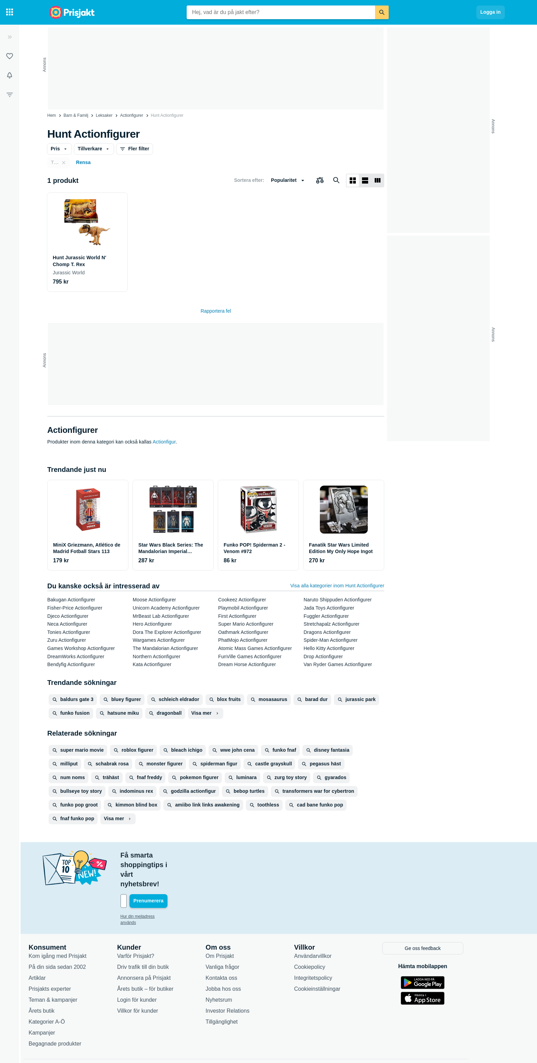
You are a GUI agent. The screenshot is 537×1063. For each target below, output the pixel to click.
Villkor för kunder (160, 981)
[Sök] (382, 12)
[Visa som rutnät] (353, 180)
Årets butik (64, 981)
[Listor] (9, 56)
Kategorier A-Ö (69, 992)
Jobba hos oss (246, 959)
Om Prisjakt (242, 926)
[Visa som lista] (365, 180)
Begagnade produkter (77, 1014)
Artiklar (59, 948)
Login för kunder (159, 970)
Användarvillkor (335, 926)
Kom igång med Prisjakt (80, 926)
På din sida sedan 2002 (80, 937)
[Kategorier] (9, 12)
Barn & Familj (76, 115)
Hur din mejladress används (168, 887)
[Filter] (9, 94)
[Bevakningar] (9, 75)
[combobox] (281, 12)
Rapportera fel (216, 311)
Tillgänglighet (244, 992)
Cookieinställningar (340, 959)
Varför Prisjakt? (158, 926)
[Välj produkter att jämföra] (320, 180)
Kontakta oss (244, 948)
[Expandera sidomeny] (9, 37)
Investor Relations (250, 981)
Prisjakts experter (72, 959)
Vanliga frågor (245, 937)
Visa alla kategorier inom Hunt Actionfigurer (337, 585)
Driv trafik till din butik (165, 937)
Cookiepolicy (332, 937)
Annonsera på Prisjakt (166, 948)
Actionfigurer (131, 115)
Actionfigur (164, 442)
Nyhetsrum (241, 970)
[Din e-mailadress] (187, 872)
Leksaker (104, 115)
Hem (51, 115)
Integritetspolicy (336, 948)
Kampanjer (64, 1003)
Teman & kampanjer (75, 970)
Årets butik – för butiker (168, 959)
